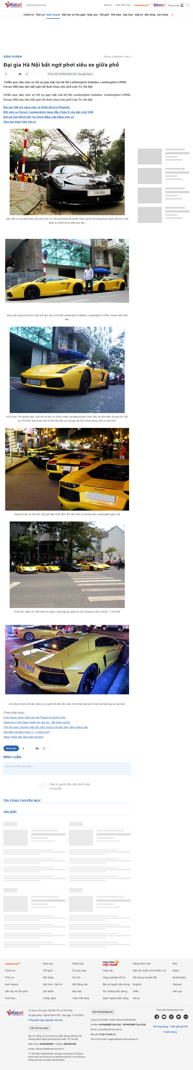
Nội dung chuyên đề (145, 977)
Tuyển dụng (170, 1031)
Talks (136, 991)
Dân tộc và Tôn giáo (74, 14)
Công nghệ (49, 998)
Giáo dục (92, 14)
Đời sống (150, 14)
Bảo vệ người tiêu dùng (116, 984)
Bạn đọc (77, 991)
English (137, 984)
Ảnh (175, 963)
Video (176, 970)
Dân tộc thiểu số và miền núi (149, 970)
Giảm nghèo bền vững (116, 998)
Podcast (108, 5)
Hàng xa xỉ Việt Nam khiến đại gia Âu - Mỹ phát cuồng (36, 722)
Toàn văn (108, 970)
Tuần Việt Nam (122, 5)
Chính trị (28, 14)
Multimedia (179, 977)
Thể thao (116, 14)
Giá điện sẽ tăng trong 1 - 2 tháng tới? (26, 732)
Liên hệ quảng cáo (102, 1011)
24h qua (177, 991)
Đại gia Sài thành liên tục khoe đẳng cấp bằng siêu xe (38, 117)
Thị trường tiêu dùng (115, 991)
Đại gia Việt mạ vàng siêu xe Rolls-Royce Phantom (36, 107)
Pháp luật (77, 963)
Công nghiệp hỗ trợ (114, 977)
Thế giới (104, 14)
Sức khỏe (162, 14)
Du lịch (76, 977)
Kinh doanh (53, 14)
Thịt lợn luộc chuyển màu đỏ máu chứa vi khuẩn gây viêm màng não (45, 727)
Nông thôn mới (141, 963)
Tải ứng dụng (160, 1026)
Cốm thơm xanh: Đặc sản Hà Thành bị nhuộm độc (34, 717)
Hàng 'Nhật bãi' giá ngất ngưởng (23, 736)
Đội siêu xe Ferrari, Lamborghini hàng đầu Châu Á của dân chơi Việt (48, 112)
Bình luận (11, 748)
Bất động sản (80, 984)
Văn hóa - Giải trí (133, 14)
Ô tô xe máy (79, 970)
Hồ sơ (136, 998)
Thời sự (40, 14)
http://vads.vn (107, 1034)
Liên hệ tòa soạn (39, 1028)
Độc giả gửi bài (179, 1026)
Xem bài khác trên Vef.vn (19, 121)
